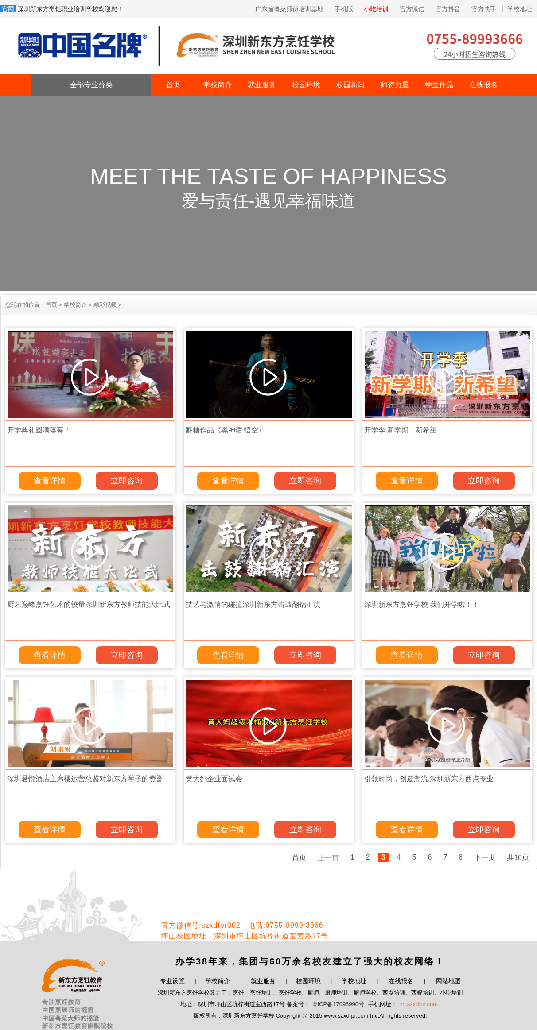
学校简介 (217, 85)
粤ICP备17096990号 (338, 1004)
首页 (173, 85)
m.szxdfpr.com (419, 1004)
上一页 (328, 858)
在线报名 (483, 85)
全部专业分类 (91, 85)
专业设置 (172, 980)
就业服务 (262, 85)
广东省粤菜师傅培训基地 (289, 8)
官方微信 (413, 8)
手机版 (344, 8)
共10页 (518, 857)
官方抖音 (449, 8)
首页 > (54, 304)
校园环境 (306, 85)
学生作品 (439, 85)
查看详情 (50, 480)
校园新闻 (350, 85)
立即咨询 (127, 480)
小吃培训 (376, 8)
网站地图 (448, 980)
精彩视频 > (106, 304)
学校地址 (519, 8)
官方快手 (484, 8)
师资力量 (395, 85)
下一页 (484, 857)
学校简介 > (77, 304)
